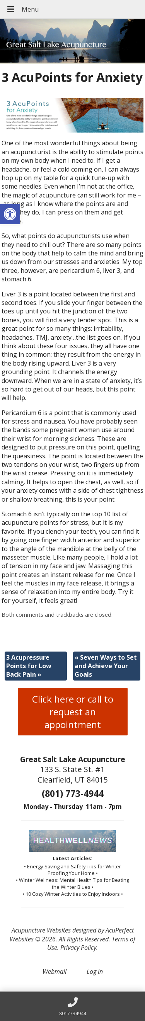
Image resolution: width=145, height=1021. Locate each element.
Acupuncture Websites (41, 930)
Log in (95, 971)
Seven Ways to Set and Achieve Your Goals (106, 666)
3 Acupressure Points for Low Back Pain (28, 666)
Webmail (55, 971)
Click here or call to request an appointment (72, 712)
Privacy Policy (78, 947)
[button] (10, 214)
